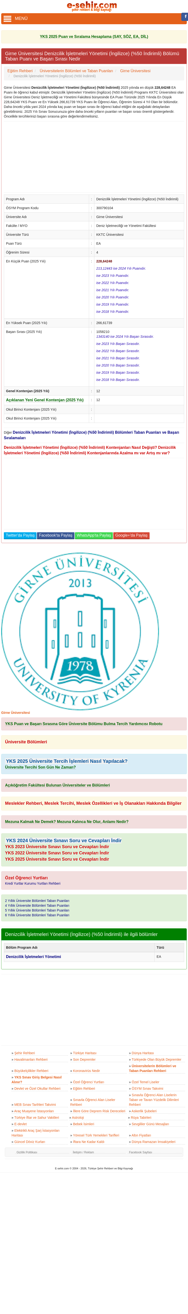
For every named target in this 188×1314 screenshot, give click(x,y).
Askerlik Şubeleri (144, 1111)
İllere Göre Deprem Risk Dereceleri (99, 1111)
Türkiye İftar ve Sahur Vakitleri (36, 1117)
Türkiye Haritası (85, 1053)
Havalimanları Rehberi (31, 1059)
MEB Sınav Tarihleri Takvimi (35, 1105)
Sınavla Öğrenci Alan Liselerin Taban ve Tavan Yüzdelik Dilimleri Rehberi (154, 1100)
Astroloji (78, 1117)
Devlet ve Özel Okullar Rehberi (37, 1088)
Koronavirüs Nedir (86, 1071)
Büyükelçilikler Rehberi (31, 1071)
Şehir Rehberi (24, 1053)
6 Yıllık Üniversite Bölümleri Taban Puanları (37, 915)
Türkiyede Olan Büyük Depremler (156, 1059)
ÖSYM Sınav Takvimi (147, 1088)
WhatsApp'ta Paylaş (94, 535)
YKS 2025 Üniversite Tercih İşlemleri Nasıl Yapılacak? (66, 761)
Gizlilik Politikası (27, 1152)
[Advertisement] (92, 156)
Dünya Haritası (143, 1053)
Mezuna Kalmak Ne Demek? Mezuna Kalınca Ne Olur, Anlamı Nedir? (66, 822)
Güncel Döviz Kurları (29, 1142)
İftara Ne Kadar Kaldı (88, 1142)
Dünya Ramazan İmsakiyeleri (154, 1142)
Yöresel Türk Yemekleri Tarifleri (96, 1135)
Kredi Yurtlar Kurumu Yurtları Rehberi (33, 883)
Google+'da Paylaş (131, 535)
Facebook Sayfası (140, 1152)
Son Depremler (84, 1059)
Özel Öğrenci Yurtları (88, 1082)
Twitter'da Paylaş (20, 535)
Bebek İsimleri (83, 1124)
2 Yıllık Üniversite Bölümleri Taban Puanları (37, 901)
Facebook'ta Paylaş (55, 535)
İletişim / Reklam (83, 1152)
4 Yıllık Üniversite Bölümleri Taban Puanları (37, 905)
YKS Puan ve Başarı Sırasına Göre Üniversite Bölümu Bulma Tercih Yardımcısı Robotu (84, 724)
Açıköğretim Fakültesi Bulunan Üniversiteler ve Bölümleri (57, 785)
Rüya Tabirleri (141, 1117)
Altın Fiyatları (141, 1135)
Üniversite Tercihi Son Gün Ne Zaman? (40, 767)
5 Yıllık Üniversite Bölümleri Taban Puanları (37, 910)
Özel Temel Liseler (145, 1082)
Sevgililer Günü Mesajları (150, 1124)
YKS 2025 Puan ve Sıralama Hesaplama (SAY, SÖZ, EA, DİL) (94, 37)
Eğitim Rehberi (84, 1088)
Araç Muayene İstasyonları (34, 1111)
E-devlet (20, 1124)
